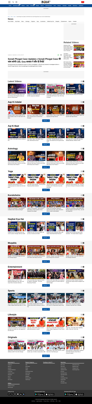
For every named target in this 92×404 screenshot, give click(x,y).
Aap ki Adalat (10, 21)
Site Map (33, 401)
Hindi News (10, 374)
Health (69, 5)
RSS (59, 401)
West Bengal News (75, 369)
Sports (42, 5)
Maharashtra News (75, 364)
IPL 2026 (32, 5)
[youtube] (18, 394)
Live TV (9, 376)
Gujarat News (63, 379)
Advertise (9, 368)
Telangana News (75, 368)
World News (27, 366)
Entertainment (48, 5)
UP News (62, 376)
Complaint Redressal (11, 369)
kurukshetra (42, 21)
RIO (56, 401)
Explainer (81, 5)
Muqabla (57, 21)
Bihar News (63, 364)
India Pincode (10, 387)
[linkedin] (21, 394)
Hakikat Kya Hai (50, 21)
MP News (62, 371)
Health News (27, 379)
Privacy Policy (46, 401)
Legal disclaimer (39, 401)
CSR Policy (52, 401)
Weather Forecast (11, 385)
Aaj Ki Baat (13, 126)
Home (10, 5)
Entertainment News (29, 371)
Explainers (27, 376)
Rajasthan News (75, 366)
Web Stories (10, 379)
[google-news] (24, 394)
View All (46, 120)
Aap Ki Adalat (15, 102)
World (37, 5)
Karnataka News (64, 382)
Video (12, 16)
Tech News (27, 374)
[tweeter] (12, 394)
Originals (33, 21)
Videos (23, 5)
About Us (9, 366)
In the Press (10, 371)
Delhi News (63, 366)
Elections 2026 (16, 5)
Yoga (38, 21)
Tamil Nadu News (64, 374)
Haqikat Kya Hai (16, 219)
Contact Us (10, 364)
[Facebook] (9, 394)
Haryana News (63, 368)
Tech (55, 5)
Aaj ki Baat (17, 21)
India (28, 5)
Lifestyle (64, 5)
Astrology (27, 21)
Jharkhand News (64, 369)
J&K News (62, 381)
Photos (59, 5)
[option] (17, 91)
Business (75, 5)
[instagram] (15, 394)
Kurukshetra (14, 195)
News (9, 16)
